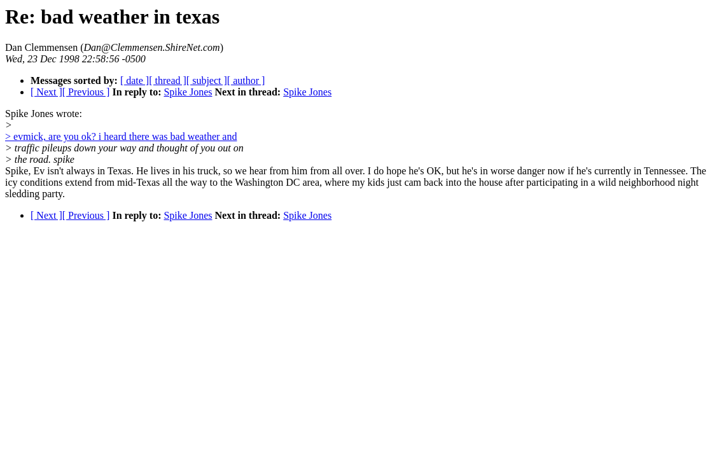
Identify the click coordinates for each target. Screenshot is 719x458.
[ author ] (246, 80)
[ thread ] (167, 80)
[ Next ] (46, 92)
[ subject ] (206, 80)
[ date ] (134, 80)
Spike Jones (188, 92)
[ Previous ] (86, 92)
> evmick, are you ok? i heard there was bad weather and (121, 136)
